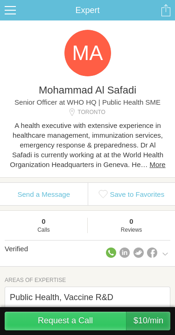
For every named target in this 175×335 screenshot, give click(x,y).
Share (165, 10)
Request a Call (104, 321)
